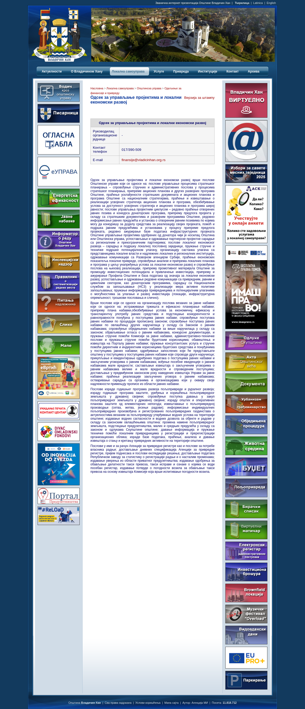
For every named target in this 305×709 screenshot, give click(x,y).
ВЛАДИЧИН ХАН (58, 548)
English (271, 2)
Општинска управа (149, 88)
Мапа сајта (171, 702)
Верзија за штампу (199, 98)
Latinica (258, 2)
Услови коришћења (148, 702)
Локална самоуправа (120, 88)
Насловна (96, 88)
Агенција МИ (200, 702)
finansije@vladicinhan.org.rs (143, 160)
